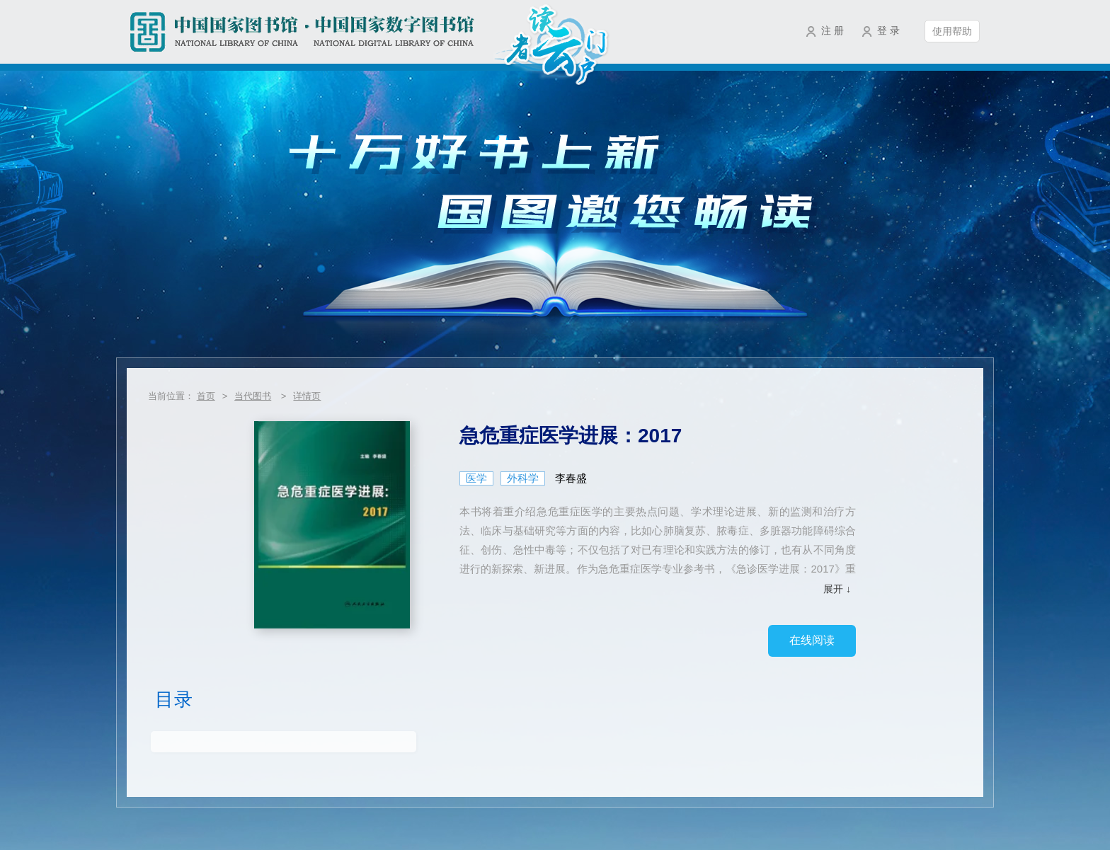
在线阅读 (812, 640)
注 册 (832, 30)
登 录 (888, 30)
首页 (206, 396)
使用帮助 (952, 31)
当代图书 (252, 396)
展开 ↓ (837, 589)
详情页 (307, 396)
